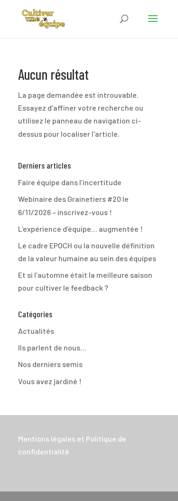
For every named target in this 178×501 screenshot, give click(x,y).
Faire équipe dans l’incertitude (70, 182)
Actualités (36, 330)
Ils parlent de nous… (52, 347)
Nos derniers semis (50, 364)
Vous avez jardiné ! (50, 381)
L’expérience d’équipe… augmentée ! (80, 228)
